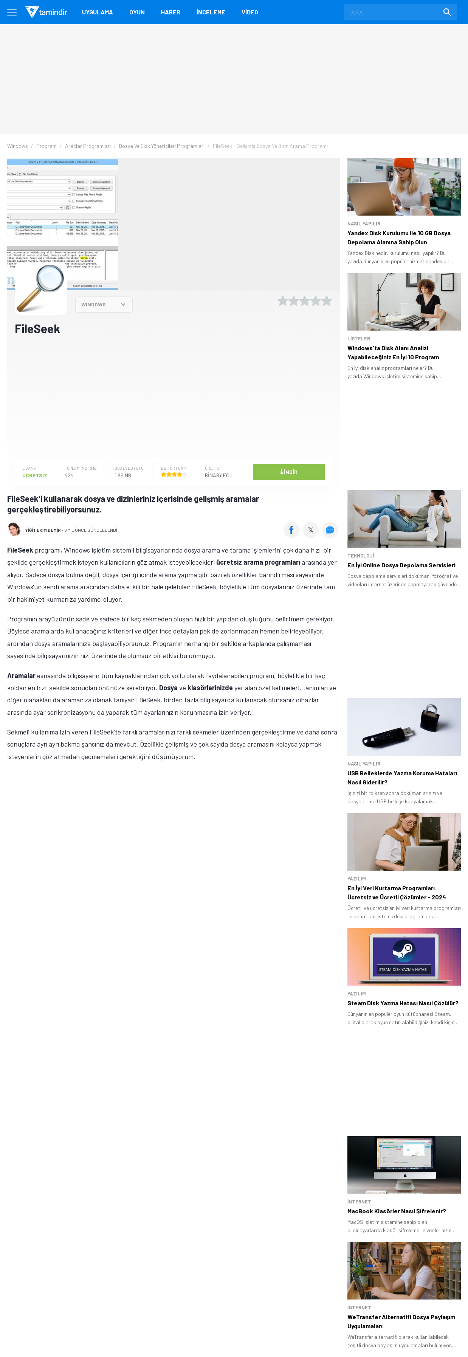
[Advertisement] (173, 396)
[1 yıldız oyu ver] (282, 300)
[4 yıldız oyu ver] (315, 300)
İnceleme (211, 12)
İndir (289, 471)
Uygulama (97, 12)
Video (250, 12)
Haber (170, 12)
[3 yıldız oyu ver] (304, 300)
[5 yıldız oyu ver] (326, 300)
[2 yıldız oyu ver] (293, 300)
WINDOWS (93, 304)
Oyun (137, 12)
